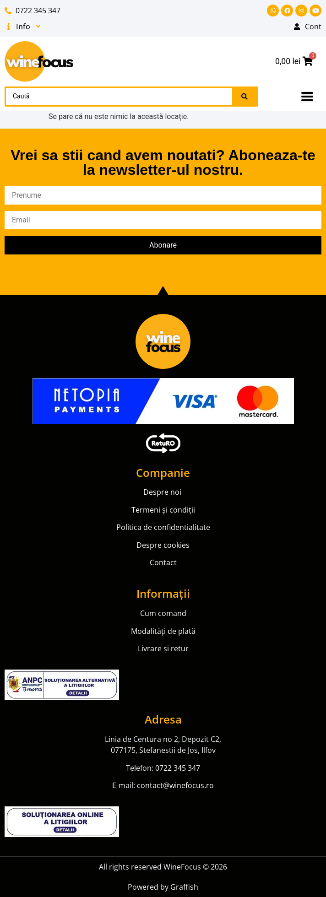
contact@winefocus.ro (175, 785)
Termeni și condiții (163, 510)
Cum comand (163, 613)
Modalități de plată (163, 631)
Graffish (184, 887)
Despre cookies (163, 545)
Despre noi (163, 492)
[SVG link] (39, 61)
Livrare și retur (163, 648)
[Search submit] (244, 96)
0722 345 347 (177, 768)
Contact (163, 562)
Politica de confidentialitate (163, 527)
